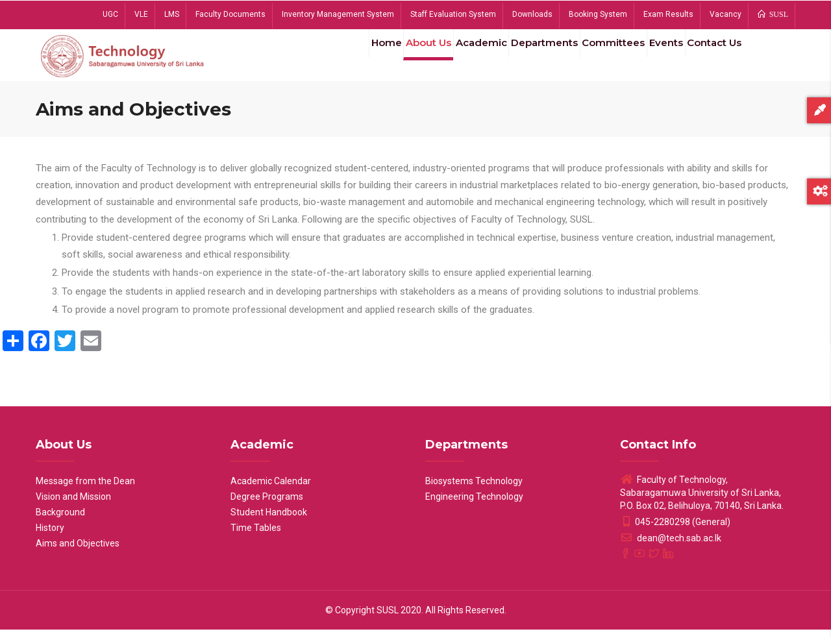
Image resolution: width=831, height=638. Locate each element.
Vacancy (725, 14)
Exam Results (668, 14)
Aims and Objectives (77, 551)
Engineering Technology (474, 505)
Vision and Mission (73, 505)
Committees (594, 58)
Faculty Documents (230, 14)
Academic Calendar (270, 489)
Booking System (598, 14)
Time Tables (255, 536)
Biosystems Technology (474, 489)
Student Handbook (268, 520)
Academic (450, 58)
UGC (110, 14)
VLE (141, 14)
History (50, 536)
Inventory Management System (338, 14)
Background (60, 520)
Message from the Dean (85, 489)
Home (340, 58)
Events (653, 58)
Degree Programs (266, 505)
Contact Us (710, 58)
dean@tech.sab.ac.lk (670, 546)
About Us (390, 58)
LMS (171, 14)
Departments (519, 58)
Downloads (532, 14)
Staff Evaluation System (453, 14)
